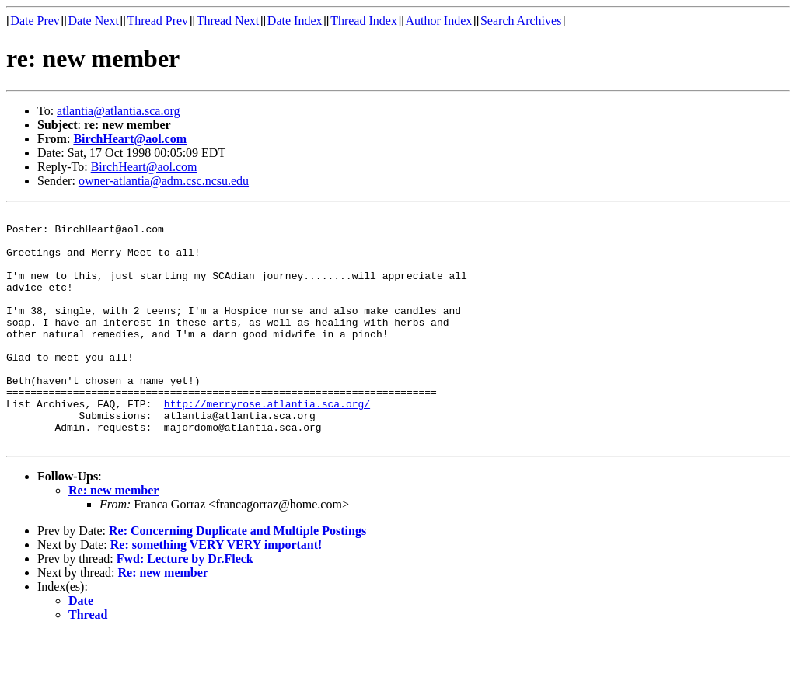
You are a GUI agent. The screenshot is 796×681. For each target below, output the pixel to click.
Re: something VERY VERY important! (216, 591)
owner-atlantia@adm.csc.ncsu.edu (164, 180)
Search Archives (520, 20)
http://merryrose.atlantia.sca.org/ (267, 443)
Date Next (93, 20)
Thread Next (228, 20)
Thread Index (363, 20)
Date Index (295, 20)
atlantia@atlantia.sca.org (118, 110)
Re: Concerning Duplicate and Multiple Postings (237, 577)
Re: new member (113, 536)
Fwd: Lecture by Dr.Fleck (185, 605)
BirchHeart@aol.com (130, 138)
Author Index (439, 20)
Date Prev (35, 20)
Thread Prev (157, 20)
